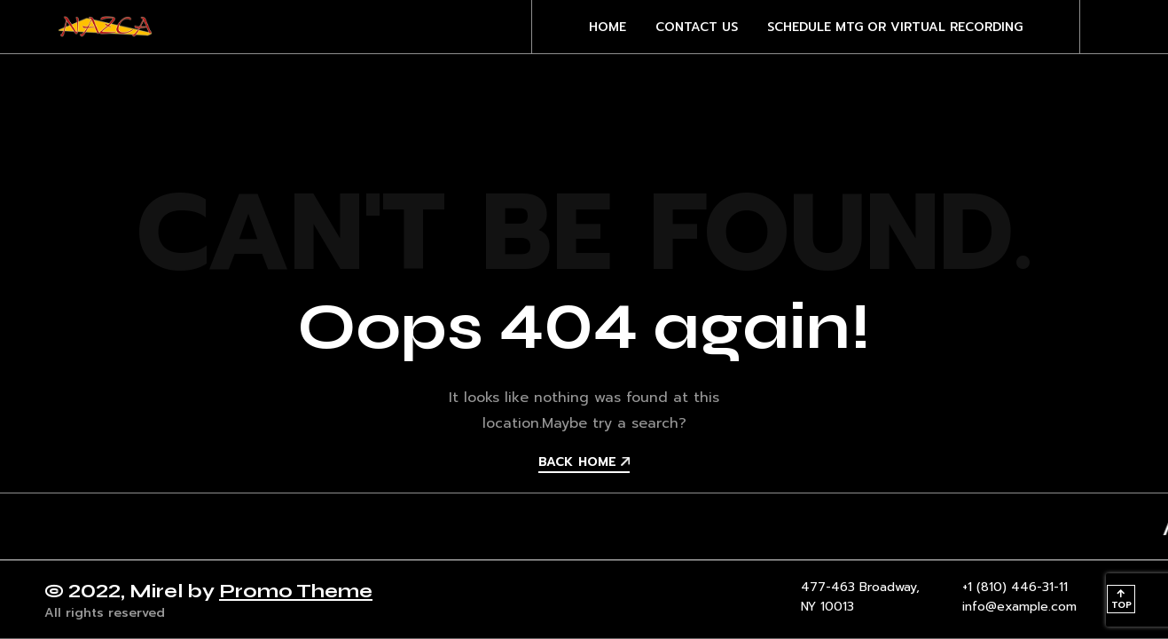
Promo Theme (295, 591)
